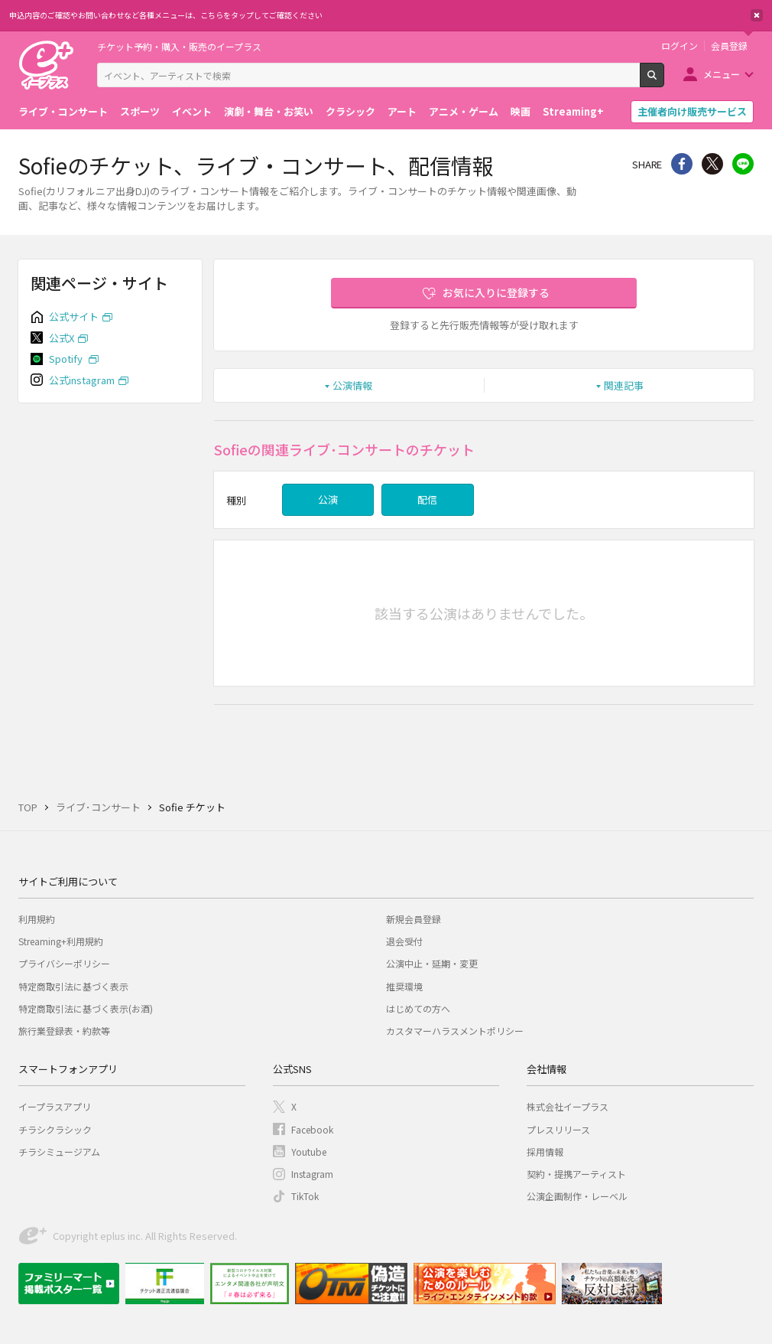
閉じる (757, 15)
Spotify (67, 358)
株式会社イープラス (567, 1106)
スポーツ (140, 111)
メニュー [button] (721, 73)
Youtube (308, 1151)
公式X (61, 338)
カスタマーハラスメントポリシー (455, 1030)
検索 (663, 81)
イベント (192, 111)
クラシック (350, 111)
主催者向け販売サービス (692, 111)
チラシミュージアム (59, 1151)
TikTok (305, 1195)
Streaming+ (573, 111)
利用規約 (36, 918)
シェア (682, 164)
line (743, 164)
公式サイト (74, 316)
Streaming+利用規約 (60, 941)
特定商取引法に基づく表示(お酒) (85, 1008)
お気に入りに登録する (496, 292)
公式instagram (82, 380)
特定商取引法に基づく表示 (73, 986)
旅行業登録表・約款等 (64, 1030)
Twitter (712, 164)
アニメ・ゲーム (463, 111)
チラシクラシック (55, 1129)
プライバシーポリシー (64, 963)
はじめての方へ (418, 1008)
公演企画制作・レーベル (577, 1195)
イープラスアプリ (54, 1106)
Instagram (312, 1173)
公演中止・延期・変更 (432, 963)
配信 (427, 499)
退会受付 (404, 941)
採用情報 (545, 1151)
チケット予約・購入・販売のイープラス (179, 46)
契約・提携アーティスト (576, 1173)
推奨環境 (404, 986)
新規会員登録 (413, 918)
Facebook (312, 1129)
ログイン (679, 46)
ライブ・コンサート (63, 111)
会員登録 (729, 46)
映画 (520, 111)
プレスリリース (558, 1129)
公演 (328, 499)
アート (402, 111)
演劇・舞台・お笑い (268, 111)
